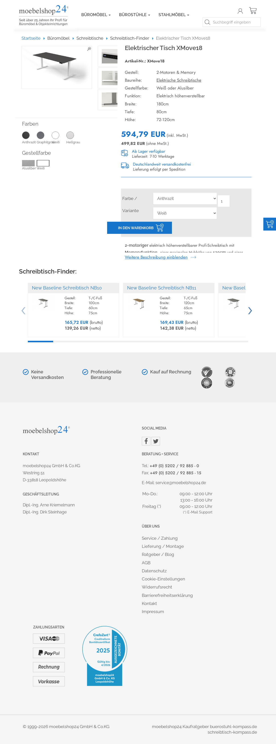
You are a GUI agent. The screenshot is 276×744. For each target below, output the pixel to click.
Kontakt (149, 603)
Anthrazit (29, 137)
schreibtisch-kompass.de (232, 732)
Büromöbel (96, 14)
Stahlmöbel (174, 14)
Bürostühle (134, 14)
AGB (146, 562)
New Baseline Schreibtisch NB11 (161, 287)
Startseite (33, 38)
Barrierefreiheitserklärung (167, 595)
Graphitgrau (44, 137)
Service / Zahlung (160, 538)
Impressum (153, 611)
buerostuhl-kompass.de (233, 726)
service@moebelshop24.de (180, 482)
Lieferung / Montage (163, 546)
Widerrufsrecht (157, 587)
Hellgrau (73, 137)
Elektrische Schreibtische (178, 80)
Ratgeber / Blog (158, 554)
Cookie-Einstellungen (163, 578)
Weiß (59, 137)
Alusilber (29, 165)
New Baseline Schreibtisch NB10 (67, 287)
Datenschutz (154, 570)
